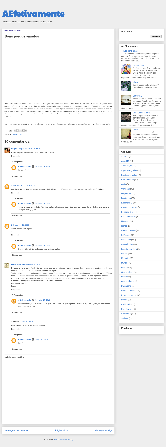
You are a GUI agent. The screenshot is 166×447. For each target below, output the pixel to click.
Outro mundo (138, 65)
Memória (125, 258)
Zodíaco (124, 318)
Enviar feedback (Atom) (63, 439)
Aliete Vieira (16, 185)
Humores (125, 221)
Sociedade (126, 314)
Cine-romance (127, 180)
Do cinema (126, 198)
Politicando (126, 304)
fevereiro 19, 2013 (42, 166)
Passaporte (126, 286)
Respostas (18, 162)
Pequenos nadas (128, 295)
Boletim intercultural (130, 175)
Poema (124, 300)
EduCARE (137, 96)
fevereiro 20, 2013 (33, 264)
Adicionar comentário (14, 357)
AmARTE (125, 161)
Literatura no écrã (129, 249)
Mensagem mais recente (17, 430)
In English (125, 235)
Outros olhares (127, 281)
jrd (12, 225)
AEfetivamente (33, 13)
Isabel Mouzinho (18, 264)
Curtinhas (125, 189)
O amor (124, 267)
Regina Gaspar (17, 149)
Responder (15, 156)
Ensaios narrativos (129, 207)
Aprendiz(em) (127, 166)
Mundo (124, 263)
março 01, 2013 (26, 322)
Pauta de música (128, 290)
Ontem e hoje (127, 272)
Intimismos (17, 134)
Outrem (124, 276)
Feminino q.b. (127, 212)
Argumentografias (129, 170)
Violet (135, 82)
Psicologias (126, 309)
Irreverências (127, 244)
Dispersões (126, 193)
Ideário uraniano (128, 230)
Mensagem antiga (103, 430)
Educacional (126, 203)
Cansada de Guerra (141, 113)
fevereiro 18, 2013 (32, 149)
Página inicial (61, 430)
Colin (123, 184)
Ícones (124, 226)
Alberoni (124, 156)
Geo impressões (128, 216)
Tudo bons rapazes (131, 51)
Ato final (136, 130)
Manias (124, 253)
